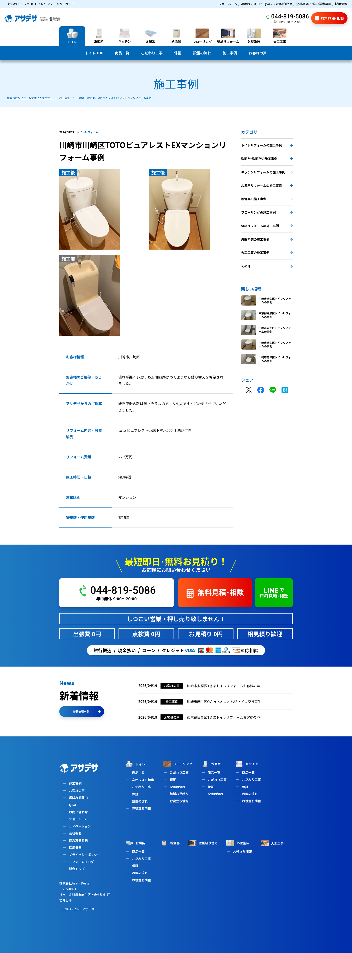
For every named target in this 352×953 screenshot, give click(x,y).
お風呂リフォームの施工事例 (267, 185)
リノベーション (80, 826)
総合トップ (77, 869)
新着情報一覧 (87, 711)
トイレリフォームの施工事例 (267, 145)
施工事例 (230, 52)
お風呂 (135, 843)
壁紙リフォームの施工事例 (267, 226)
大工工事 (272, 843)
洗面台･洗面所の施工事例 (267, 158)
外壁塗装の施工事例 (267, 239)
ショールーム (227, 4)
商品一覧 (122, 52)
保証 (177, 52)
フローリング (177, 764)
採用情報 (341, 4)
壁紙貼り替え (203, 843)
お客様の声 (258, 52)
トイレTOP (94, 52)
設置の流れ (202, 52)
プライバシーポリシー (84, 854)
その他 (267, 266)
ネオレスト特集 (143, 780)
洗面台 (211, 764)
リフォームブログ (81, 862)
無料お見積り (179, 793)
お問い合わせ (283, 4)
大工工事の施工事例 (267, 252)
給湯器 (170, 843)
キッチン (246, 764)
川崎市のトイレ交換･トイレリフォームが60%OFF (39, 4)
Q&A (267, 4)
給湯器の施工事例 (267, 199)
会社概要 (302, 4)
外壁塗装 (237, 843)
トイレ (135, 764)
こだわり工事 (152, 52)
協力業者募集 (321, 4)
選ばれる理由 (250, 4)
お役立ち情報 (141, 808)
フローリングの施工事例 (267, 212)
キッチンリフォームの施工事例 (267, 172)
